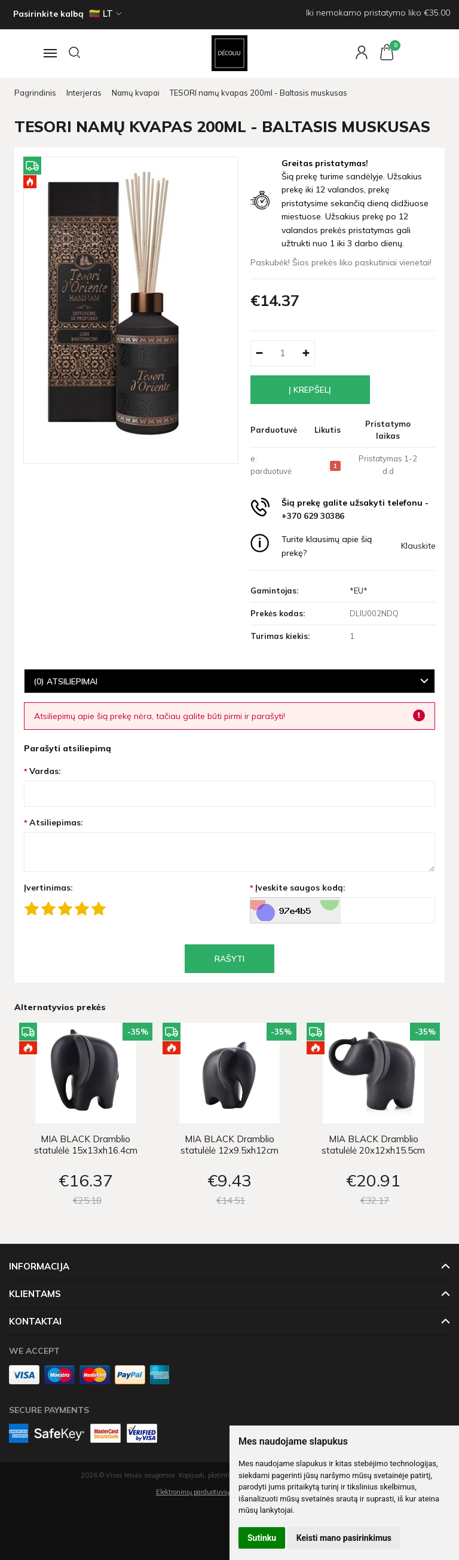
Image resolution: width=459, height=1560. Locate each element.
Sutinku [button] (261, 1538)
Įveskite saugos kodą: (300, 887)
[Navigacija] (49, 53)
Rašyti (229, 958)
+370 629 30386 (312, 515)
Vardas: (45, 771)
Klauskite (418, 545)
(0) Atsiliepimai (65, 681)
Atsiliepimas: (56, 822)
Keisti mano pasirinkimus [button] (343, 1538)
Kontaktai (35, 1321)
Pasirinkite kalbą (48, 13)
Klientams (35, 1293)
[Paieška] (75, 53)
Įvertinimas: (48, 887)
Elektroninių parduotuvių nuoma (204, 1492)
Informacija (39, 1266)
